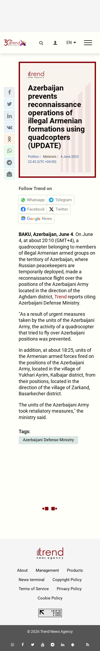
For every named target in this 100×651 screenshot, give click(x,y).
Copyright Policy (67, 579)
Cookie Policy (50, 598)
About (22, 570)
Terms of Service (34, 588)
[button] (9, 92)
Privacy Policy (69, 588)
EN (69, 43)
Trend (60, 296)
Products (75, 570)
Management (47, 570)
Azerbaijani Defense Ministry (48, 439)
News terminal (32, 579)
